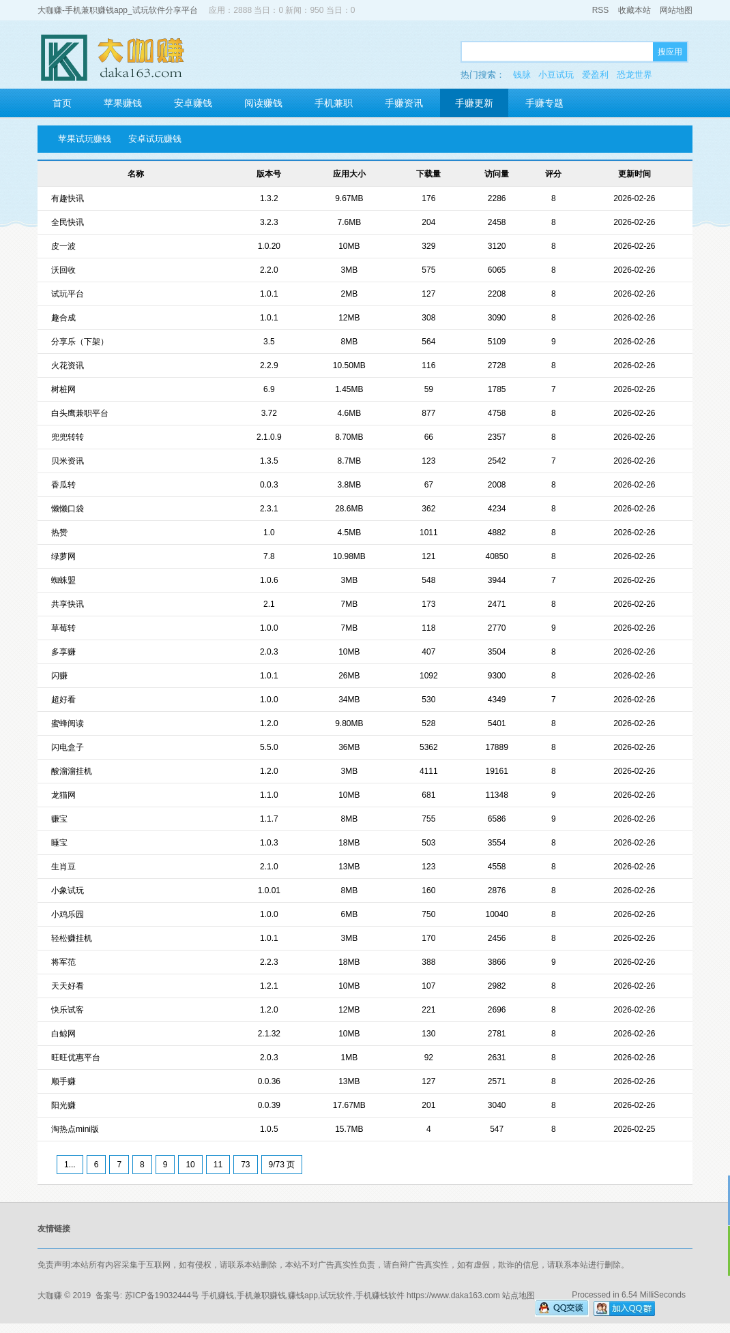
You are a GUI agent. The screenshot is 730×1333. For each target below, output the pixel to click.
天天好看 (67, 986)
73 (245, 1164)
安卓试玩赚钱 (154, 139)
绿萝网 (63, 556)
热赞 (59, 532)
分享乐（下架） (79, 341)
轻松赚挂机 (71, 938)
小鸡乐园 (67, 914)
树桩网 (63, 389)
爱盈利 (595, 75)
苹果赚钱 (123, 103)
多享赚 (63, 652)
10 (190, 1164)
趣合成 (63, 318)
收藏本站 (634, 10)
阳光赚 (63, 1105)
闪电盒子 (67, 747)
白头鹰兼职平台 (79, 413)
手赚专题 (544, 103)
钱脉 (522, 75)
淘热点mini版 (75, 1129)
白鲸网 (63, 1033)
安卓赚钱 (193, 103)
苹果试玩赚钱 (84, 139)
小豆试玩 (556, 75)
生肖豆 (63, 866)
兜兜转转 (67, 437)
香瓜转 (63, 485)
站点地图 (518, 1295)
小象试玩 (67, 890)
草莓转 (63, 628)
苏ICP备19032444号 (162, 1295)
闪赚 (59, 675)
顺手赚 (63, 1081)
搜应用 (670, 52)
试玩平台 (67, 294)
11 (218, 1164)
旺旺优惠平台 (75, 1057)
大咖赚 (50, 1295)
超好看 (63, 699)
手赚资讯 (404, 103)
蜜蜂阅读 (67, 723)
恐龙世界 (634, 75)
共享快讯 (67, 604)
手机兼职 (334, 103)
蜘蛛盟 (63, 580)
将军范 (63, 962)
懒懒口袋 (67, 508)
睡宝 (59, 843)
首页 (62, 103)
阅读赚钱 (263, 103)
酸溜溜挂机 (71, 771)
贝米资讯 (67, 461)
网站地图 (676, 10)
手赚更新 (474, 103)
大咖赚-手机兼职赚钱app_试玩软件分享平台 (118, 10)
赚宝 (59, 819)
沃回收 (63, 270)
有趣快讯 (67, 198)
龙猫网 (63, 795)
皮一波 (63, 246)
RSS (600, 10)
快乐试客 (67, 1010)
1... (70, 1164)
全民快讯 (67, 222)
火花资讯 (67, 365)
